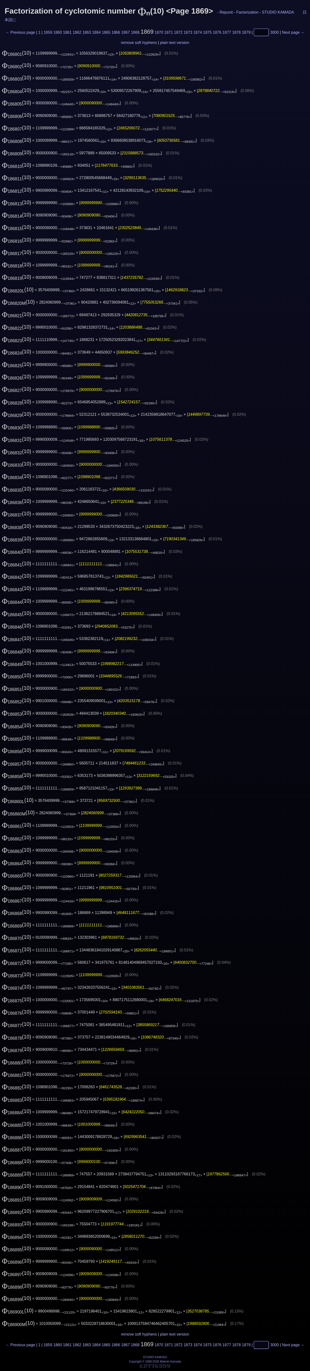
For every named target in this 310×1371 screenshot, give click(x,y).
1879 (246, 32)
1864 (96, 32)
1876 (217, 32)
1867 (125, 32)
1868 (135, 32)
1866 (115, 32)
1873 (188, 32)
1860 (57, 32)
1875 (207, 32)
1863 (86, 32)
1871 (168, 32)
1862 (77, 32)
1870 (159, 32)
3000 (274, 32)
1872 (178, 32)
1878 (236, 32)
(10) (16, 53)
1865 (106, 32)
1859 (48, 32)
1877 (227, 32)
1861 (67, 32)
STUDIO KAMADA (278, 12)
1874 (197, 32)
